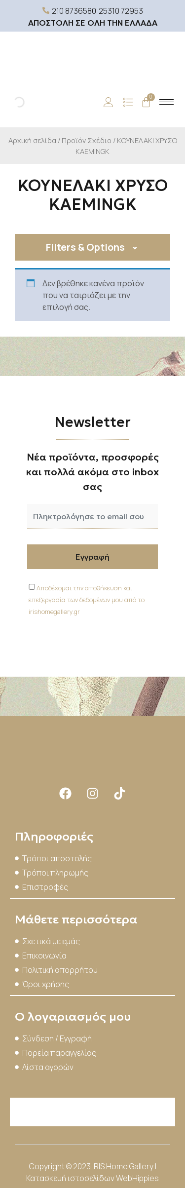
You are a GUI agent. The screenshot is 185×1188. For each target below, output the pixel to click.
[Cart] (146, 102)
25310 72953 (121, 10)
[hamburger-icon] (166, 102)
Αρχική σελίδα (32, 140)
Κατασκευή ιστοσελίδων (71, 1178)
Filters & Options (85, 247)
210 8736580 (74, 10)
